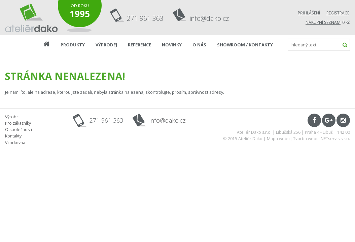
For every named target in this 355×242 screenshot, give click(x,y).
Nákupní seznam (323, 22)
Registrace (337, 13)
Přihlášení (309, 13)
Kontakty (13, 136)
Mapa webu (278, 139)
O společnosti (18, 129)
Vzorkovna (15, 143)
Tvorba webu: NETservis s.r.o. (321, 139)
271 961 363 (145, 18)
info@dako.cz (209, 18)
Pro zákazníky (18, 123)
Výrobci (12, 117)
